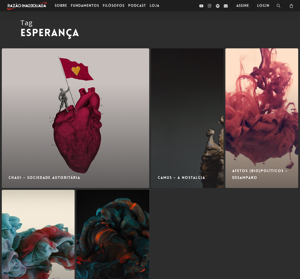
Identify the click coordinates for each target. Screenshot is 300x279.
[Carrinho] (291, 5)
